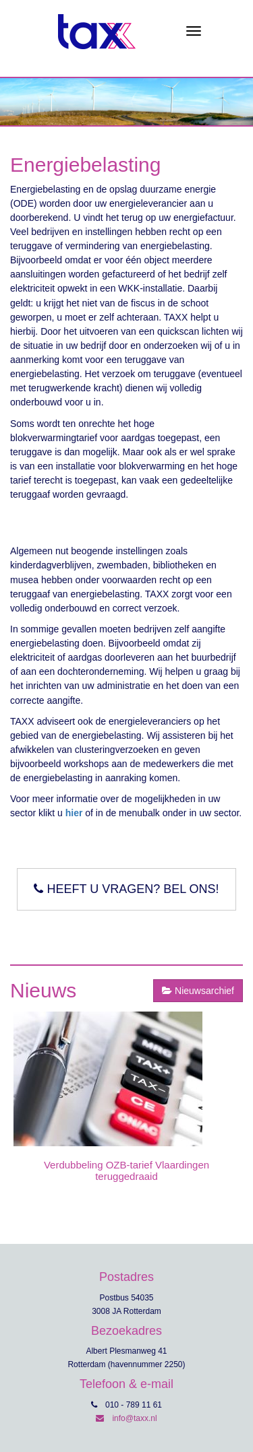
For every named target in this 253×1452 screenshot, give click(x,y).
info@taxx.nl (126, 1418)
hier (74, 812)
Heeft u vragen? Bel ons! (126, 889)
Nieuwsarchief (198, 990)
